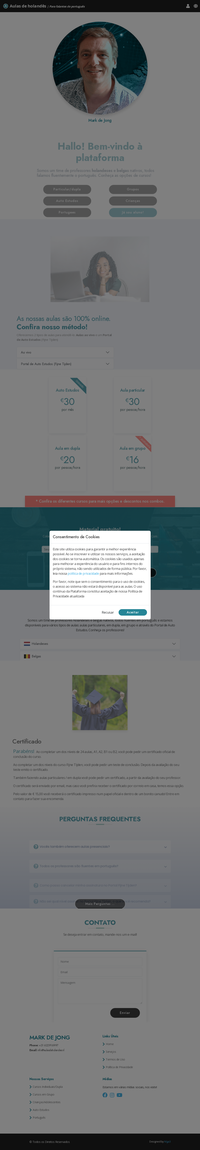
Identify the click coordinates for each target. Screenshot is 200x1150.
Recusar (108, 612)
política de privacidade (83, 573)
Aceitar (133, 612)
